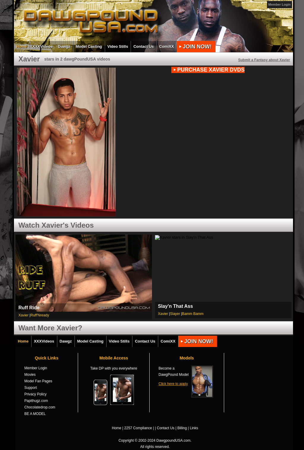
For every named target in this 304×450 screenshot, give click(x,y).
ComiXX (166, 46)
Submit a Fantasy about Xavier (264, 60)
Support (30, 388)
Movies (30, 375)
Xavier (23, 315)
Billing (182, 428)
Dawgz (64, 46)
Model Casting (89, 46)
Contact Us (143, 46)
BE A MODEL (35, 414)
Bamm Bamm (193, 314)
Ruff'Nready (39, 315)
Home (21, 46)
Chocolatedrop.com (39, 407)
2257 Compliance (138, 428)
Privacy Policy (35, 394)
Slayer (175, 314)
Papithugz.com (36, 401)
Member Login (279, 4)
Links (194, 428)
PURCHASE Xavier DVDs (211, 70)
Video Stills (117, 46)
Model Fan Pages (38, 381)
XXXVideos (42, 46)
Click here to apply (173, 384)
